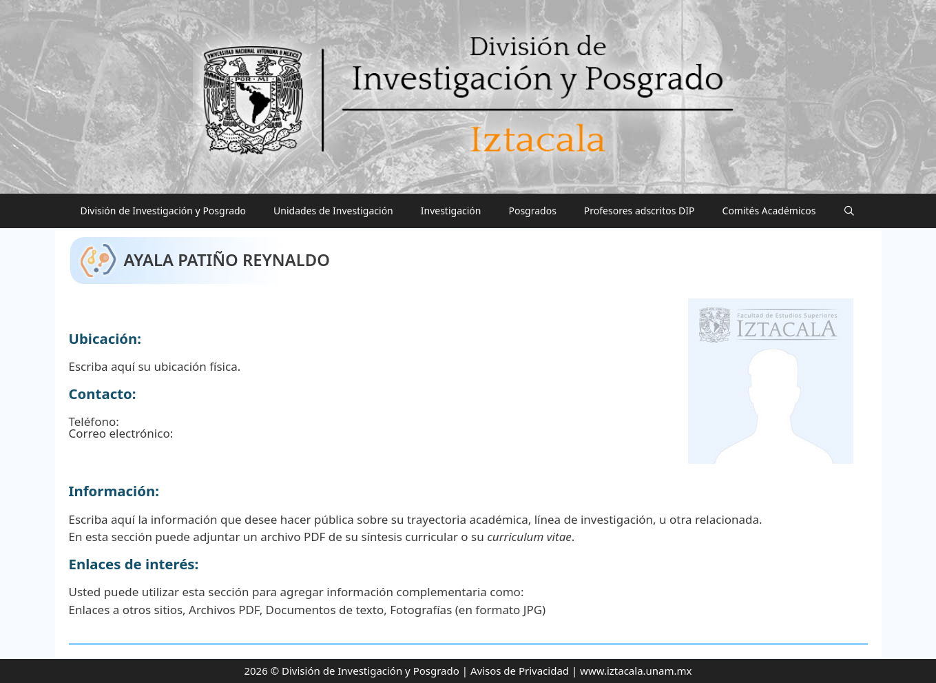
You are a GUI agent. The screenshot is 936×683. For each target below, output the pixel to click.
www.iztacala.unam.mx (635, 670)
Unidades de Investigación (333, 210)
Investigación (451, 210)
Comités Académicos (769, 210)
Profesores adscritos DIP (639, 210)
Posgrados (532, 210)
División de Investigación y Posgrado (164, 210)
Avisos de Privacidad (519, 670)
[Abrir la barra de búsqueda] (849, 211)
